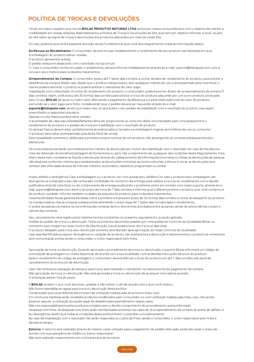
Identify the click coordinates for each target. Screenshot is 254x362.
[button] (127, 349)
